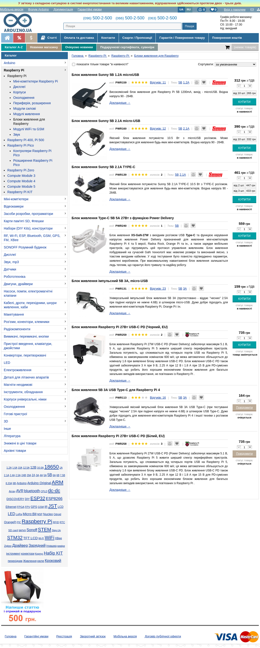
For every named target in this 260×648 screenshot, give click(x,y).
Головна (10, 636)
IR (46, 507)
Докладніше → (119, 102)
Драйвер (20, 545)
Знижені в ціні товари (20, 443)
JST (52, 506)
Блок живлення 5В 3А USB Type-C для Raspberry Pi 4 (116, 390)
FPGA (20, 506)
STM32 (14, 537)
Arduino (9, 63)
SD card (13, 530)
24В (23, 475)
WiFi (49, 537)
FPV (27, 506)
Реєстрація (64, 636)
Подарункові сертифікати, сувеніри (127, 47)
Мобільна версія (11, 9)
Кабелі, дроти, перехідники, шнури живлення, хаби (30, 305)
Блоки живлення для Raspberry (29, 121)
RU (189, 9)
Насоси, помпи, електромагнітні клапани (28, 293)
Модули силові (24, 108)
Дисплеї (19, 87)
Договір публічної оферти (163, 636)
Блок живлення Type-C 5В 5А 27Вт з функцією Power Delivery (123, 218)
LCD (60, 507)
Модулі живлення (26, 114)
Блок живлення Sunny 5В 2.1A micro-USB (106, 121)
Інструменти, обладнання (23, 392)
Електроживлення (17, 370)
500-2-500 (97, 18)
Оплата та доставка (79, 37)
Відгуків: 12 (158, 128)
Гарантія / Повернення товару (182, 37)
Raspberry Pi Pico (20, 145)
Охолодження (23, 98)
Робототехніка (15, 276)
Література (12, 436)
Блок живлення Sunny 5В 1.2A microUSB (105, 75)
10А (20, 467)
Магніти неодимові (18, 385)
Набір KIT (53, 553)
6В (58, 475)
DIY (27, 499)
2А (33, 475)
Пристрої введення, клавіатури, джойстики (28, 346)
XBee (58, 538)
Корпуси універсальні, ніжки (25, 399)
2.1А (6, 475)
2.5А (18, 475)
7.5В (62, 475)
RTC (62, 522)
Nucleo (48, 514)
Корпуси (19, 92)
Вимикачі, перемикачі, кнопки (26, 336)
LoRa (19, 514)
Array (12, 491)
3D (6, 421)
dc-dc (54, 490)
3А (37, 475)
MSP (39, 514)
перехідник (15, 561)
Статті (49, 37)
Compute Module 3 (21, 176)
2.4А (12, 475)
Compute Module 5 (21, 186)
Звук (16, 134)
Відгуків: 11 (158, 82)
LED (7, 363)
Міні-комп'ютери (16, 199)
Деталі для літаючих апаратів (26, 377)
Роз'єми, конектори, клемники (26, 322)
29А (29, 475)
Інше (7, 429)
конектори (27, 553)
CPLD (44, 491)
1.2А (9, 467)
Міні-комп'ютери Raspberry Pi (35, 81)
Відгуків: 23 (158, 288)
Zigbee (7, 546)
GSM (41, 506)
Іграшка (51, 546)
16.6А (40, 467)
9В (14, 483)
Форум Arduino (38, 9)
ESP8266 (54, 498)
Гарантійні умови (90, 9)
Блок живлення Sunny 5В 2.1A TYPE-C (103, 167)
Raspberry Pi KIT (20, 192)
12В (33, 467)
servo (22, 530)
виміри (61, 546)
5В (49, 475)
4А (41, 475)
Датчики (10, 269)
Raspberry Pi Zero (20, 170)
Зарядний (37, 546)
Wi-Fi (41, 538)
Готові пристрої (15, 414)
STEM (44, 529)
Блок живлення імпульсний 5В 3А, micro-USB (110, 281)
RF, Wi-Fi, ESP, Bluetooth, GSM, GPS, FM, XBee (32, 238)
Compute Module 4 (21, 181)
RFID (56, 522)
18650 (51, 467)
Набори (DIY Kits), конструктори (28, 228)
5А (45, 475)
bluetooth (32, 491)
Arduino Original (39, 483)
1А (61, 467)
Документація (63, 9)
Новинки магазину (44, 47)
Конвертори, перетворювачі (25, 355)
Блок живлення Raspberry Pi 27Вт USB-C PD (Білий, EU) (118, 436)
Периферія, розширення (32, 103)
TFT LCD (30, 538)
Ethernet (11, 507)
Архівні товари (15, 450)
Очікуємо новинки (79, 47)
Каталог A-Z (14, 47)
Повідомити (244, 407)
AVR (19, 491)
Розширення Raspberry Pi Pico (32, 163)
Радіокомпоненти (17, 329)
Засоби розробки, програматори (28, 214)
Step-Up (56, 530)
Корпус (39, 553)
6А (54, 475)
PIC (19, 522)
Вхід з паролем (234, 9)
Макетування (14, 314)
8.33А (9, 483)
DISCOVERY (15, 499)
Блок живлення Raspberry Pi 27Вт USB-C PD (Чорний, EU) (120, 327)
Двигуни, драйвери (18, 284)
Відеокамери (13, 206)
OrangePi (10, 522)
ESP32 (37, 498)
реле (40, 561)
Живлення (30, 561)
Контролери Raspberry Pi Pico (32, 153)
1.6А (14, 467)
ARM (58, 482)
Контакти (108, 37)
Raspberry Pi (14, 70)
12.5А (26, 467)
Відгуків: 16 (158, 397)
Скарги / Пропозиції (137, 37)
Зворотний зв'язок (92, 636)
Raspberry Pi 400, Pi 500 (25, 140)
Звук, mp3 (11, 262)
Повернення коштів (227, 37)
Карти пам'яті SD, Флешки (24, 221)
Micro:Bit (29, 514)
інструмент (13, 553)
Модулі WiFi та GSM (28, 129)
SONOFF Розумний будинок (25, 247)
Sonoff (31, 530)
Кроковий (53, 561)
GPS (34, 507)
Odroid (57, 514)
